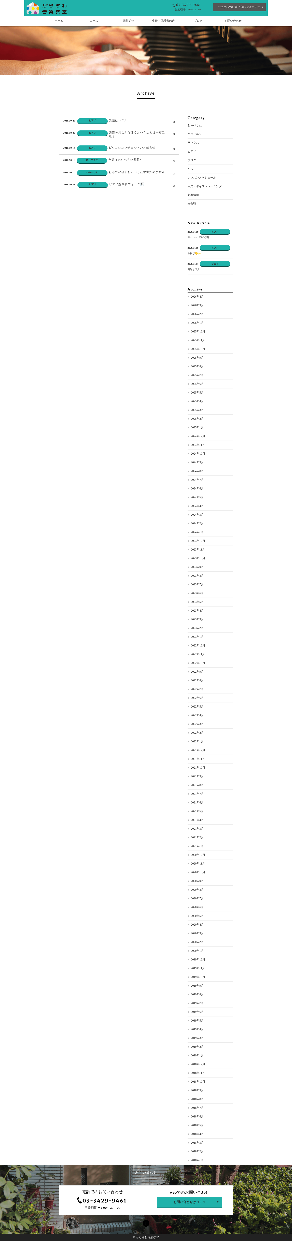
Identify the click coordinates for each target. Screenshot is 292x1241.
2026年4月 (197, 304)
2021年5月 (197, 819)
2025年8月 (197, 374)
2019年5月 (197, 1028)
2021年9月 (197, 784)
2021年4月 (197, 827)
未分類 (192, 211)
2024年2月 (197, 531)
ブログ (192, 167)
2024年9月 (197, 470)
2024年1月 (197, 539)
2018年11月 (198, 1080)
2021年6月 (197, 810)
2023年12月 (198, 548)
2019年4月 (197, 1037)
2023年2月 (197, 635)
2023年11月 (198, 557)
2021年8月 (197, 792)
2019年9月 (197, 993)
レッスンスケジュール (202, 185)
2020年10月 (198, 880)
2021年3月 (197, 836)
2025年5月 (197, 400)
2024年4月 (197, 513)
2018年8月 (197, 1106)
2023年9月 (197, 574)
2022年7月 (197, 696)
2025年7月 (197, 382)
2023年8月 (197, 583)
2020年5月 (197, 923)
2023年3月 (197, 627)
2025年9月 (197, 365)
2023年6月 (197, 600)
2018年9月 (197, 1098)
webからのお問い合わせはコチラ (239, 7)
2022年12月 (198, 653)
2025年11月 (198, 348)
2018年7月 (197, 1115)
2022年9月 (197, 679)
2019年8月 (197, 1002)
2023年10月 (198, 566)
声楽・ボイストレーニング (205, 194)
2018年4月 (197, 1141)
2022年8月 (197, 688)
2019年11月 (198, 976)
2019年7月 (197, 1010)
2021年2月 (197, 845)
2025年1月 (197, 435)
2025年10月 (198, 356)
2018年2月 (197, 1159)
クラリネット (196, 141)
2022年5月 (197, 714)
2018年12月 (198, 1071)
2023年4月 (197, 618)
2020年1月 (197, 958)
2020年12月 (198, 862)
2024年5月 (197, 505)
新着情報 (193, 202)
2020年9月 (197, 888)
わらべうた (195, 132)
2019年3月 (197, 1045)
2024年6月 (197, 496)
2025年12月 (198, 339)
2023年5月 (197, 609)
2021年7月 (197, 801)
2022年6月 (197, 705)
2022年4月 (197, 723)
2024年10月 (198, 461)
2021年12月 (198, 757)
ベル (190, 176)
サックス (193, 150)
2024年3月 (197, 522)
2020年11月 (198, 871)
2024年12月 (198, 443)
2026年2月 (197, 321)
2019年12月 (198, 967)
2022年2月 (197, 740)
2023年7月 (197, 592)
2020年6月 (197, 914)
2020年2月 (197, 949)
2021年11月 (198, 766)
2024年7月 (197, 487)
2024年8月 (197, 478)
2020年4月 (197, 932)
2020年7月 (197, 906)
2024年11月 (198, 452)
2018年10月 (198, 1089)
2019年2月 (197, 1054)
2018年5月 (197, 1133)
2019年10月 (198, 984)
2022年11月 (198, 662)
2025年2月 (197, 426)
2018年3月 (197, 1150)
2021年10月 (198, 775)
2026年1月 (197, 330)
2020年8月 (197, 897)
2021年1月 (197, 853)
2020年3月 (197, 941)
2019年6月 (197, 1019)
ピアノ (192, 159)
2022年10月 (198, 670)
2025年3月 (197, 417)
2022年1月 (197, 749)
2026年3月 (197, 313)
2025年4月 (197, 409)
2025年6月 (197, 391)
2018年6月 (197, 1124)
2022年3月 (197, 731)
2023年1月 (197, 644)
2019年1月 (197, 1063)
